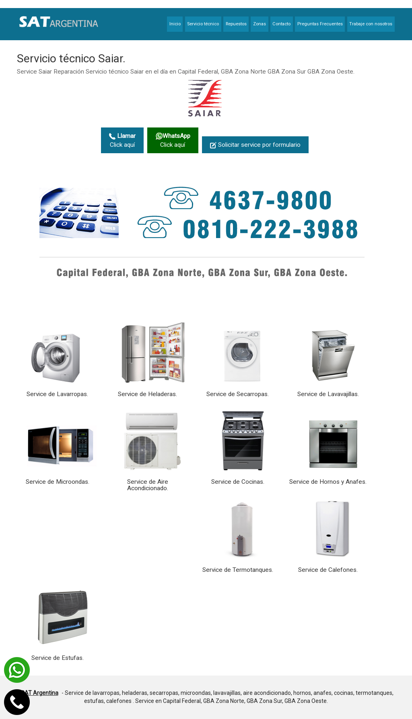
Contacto (281, 24)
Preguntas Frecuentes (320, 24)
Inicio (175, 24)
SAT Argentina (39, 693)
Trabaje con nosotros (370, 24)
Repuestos (236, 24)
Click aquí (122, 140)
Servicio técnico (203, 24)
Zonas (259, 24)
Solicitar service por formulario (255, 144)
